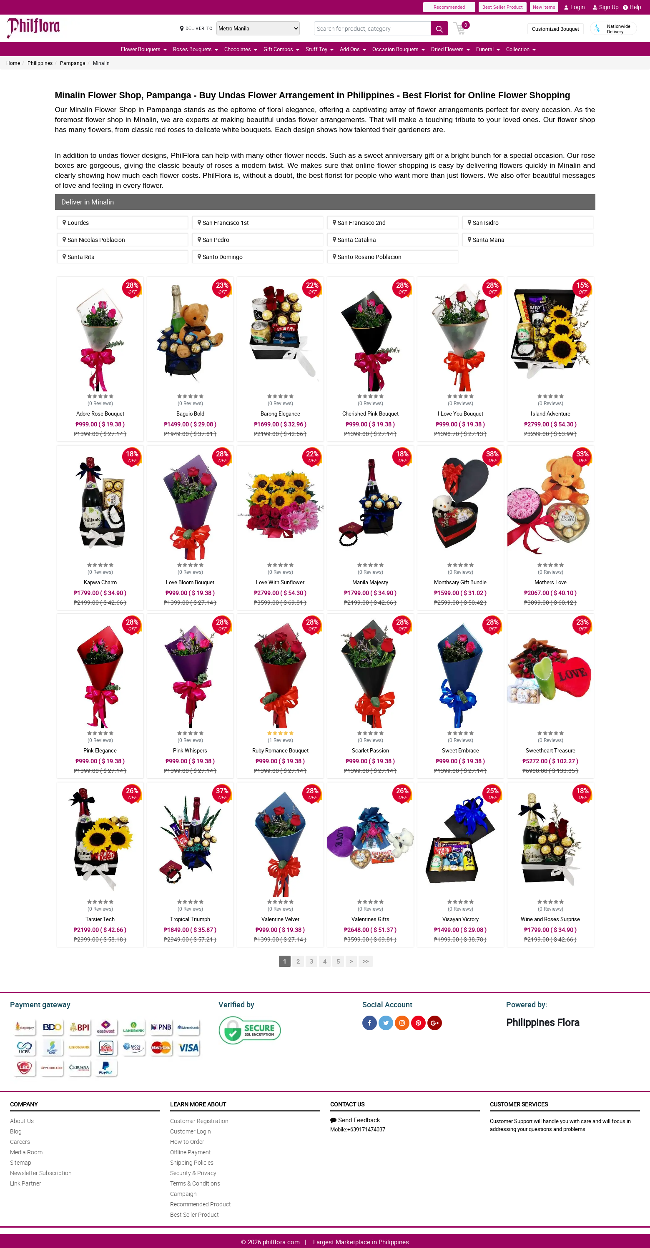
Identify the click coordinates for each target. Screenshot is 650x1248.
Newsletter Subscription (41, 1172)
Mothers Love (551, 582)
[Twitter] (386, 1021)
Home (13, 63)
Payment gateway (36, 1003)
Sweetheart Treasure (550, 750)
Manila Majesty (370, 582)
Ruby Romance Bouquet (280, 750)
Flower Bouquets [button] (144, 49)
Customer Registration (199, 1119)
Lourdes (76, 223)
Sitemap (20, 1161)
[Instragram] (402, 1021)
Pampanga (72, 63)
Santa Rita (79, 257)
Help (632, 7)
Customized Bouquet (555, 28)
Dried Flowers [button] (450, 49)
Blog (16, 1130)
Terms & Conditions (195, 1182)
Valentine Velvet (280, 919)
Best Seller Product (502, 7)
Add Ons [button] (353, 49)
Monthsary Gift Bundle (460, 582)
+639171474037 (366, 1128)
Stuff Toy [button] (320, 49)
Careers (20, 1140)
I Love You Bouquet (460, 413)
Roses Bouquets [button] (195, 49)
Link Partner (25, 1182)
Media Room (26, 1151)
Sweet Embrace (460, 750)
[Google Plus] (434, 1021)
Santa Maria (486, 240)
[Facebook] (369, 1021)
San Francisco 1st (223, 223)
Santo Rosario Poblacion (367, 257)
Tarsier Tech (100, 919)
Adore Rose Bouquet (100, 413)
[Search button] (439, 28)
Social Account (385, 1003)
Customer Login (190, 1130)
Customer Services (519, 1103)
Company (24, 1103)
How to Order (187, 1140)
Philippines (40, 63)
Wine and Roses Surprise (550, 919)
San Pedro (213, 240)
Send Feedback (355, 1118)
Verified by (235, 1003)
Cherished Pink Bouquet (370, 413)
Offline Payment (190, 1151)
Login (574, 7)
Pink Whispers (190, 750)
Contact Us (347, 1103)
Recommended (449, 7)
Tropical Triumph (190, 919)
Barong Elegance (280, 413)
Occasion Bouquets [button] (398, 49)
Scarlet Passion (370, 750)
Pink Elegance (100, 750)
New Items (544, 7)
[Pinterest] (418, 1021)
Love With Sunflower (280, 582)
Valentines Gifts (370, 919)
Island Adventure (550, 413)
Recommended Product (200, 1203)
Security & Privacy (193, 1172)
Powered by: (525, 1003)
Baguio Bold (190, 413)
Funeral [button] (488, 49)
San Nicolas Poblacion (94, 240)
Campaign (183, 1192)
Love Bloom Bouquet (190, 582)
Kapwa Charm (100, 582)
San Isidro (483, 223)
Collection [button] (521, 49)
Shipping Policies (191, 1161)
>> (366, 961)
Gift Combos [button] (281, 49)
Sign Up (605, 7)
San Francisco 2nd (359, 223)
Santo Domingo (220, 257)
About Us (22, 1119)
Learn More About (198, 1103)
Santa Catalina (354, 240)
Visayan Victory (460, 919)
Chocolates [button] (240, 49)
